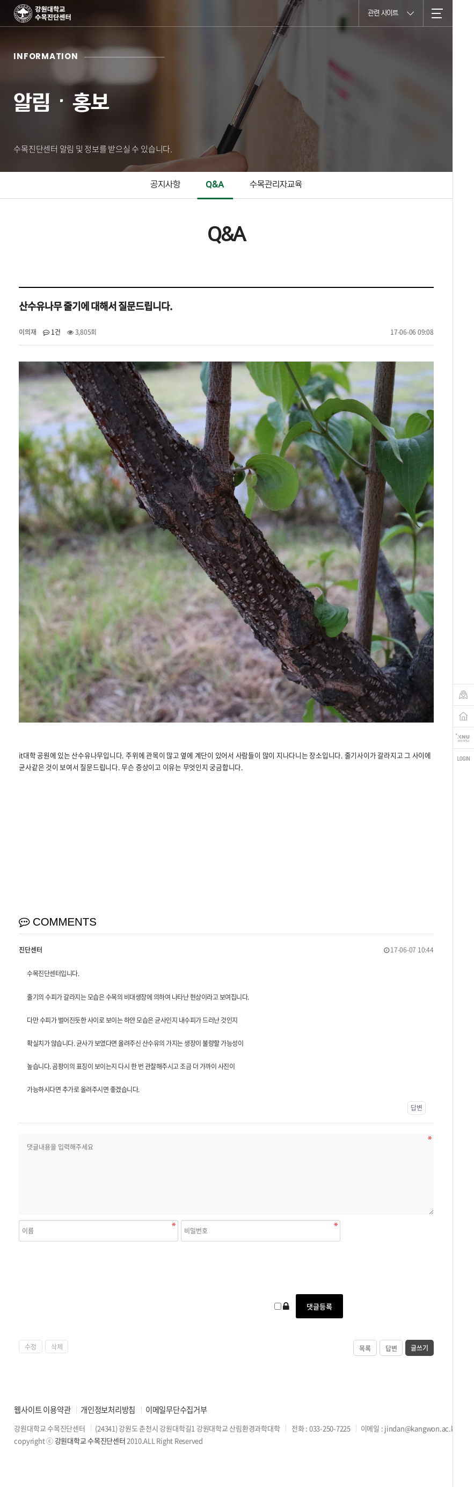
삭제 (57, 1347)
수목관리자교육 (276, 184)
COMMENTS (58, 922)
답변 (416, 1108)
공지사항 (165, 184)
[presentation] (100, 1268)
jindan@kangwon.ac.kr (420, 1428)
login (463, 759)
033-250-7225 (330, 1428)
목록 (365, 1348)
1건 (51, 332)
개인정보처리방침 (108, 1410)
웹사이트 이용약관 (42, 1410)
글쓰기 (419, 1348)
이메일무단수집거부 (176, 1410)
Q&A (215, 184)
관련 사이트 (391, 13)
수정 (31, 1347)
